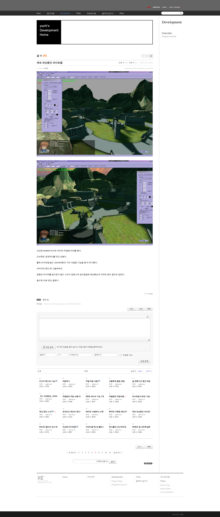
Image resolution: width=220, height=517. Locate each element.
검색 (112, 462)
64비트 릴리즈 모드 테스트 (50, 427)
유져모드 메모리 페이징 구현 (74, 412)
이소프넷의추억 (166, 492)
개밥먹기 (66, 381)
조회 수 (149, 371)
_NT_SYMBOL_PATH (48, 396)
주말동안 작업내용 (116, 396)
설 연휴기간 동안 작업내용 (143, 381)
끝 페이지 (117, 452)
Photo (162, 481)
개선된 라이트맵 (69, 427)
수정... (131, 309)
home (65, 477)
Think (138, 477)
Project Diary (167, 33)
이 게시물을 (148, 294)
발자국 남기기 (142, 481)
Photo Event (165, 488)
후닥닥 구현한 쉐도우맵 (118, 412)
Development (117, 477)
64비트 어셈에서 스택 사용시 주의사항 (101, 412)
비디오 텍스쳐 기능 (47, 381)
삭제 (141, 309)
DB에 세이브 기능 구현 (95, 396)
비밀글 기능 (127, 355)
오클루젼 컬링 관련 (117, 381)
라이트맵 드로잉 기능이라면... (144, 396)
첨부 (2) (46, 300)
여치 (41, 384)
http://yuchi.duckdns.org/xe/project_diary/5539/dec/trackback (62, 304)
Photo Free (165, 485)
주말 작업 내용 (92, 381)
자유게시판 (165, 477)
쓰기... (140, 447)
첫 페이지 (72, 452)
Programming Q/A (169, 36)
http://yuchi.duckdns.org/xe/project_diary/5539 (139, 68)
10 (106, 452)
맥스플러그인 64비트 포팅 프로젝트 (123, 427)
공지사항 (90, 477)
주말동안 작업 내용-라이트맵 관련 (76, 396)
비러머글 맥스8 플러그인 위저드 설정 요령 (103, 427)
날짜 (140, 371)
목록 (149, 309)
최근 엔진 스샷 (45, 412)
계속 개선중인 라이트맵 (49, 62)
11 (110, 452)
